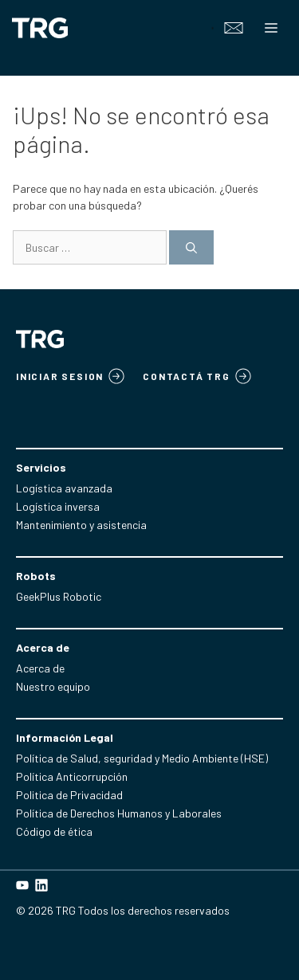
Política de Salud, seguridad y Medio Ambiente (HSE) (142, 758)
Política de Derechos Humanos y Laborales (119, 813)
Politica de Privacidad (69, 795)
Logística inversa (58, 506)
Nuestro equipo (53, 686)
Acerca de (40, 668)
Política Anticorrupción (72, 776)
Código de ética (54, 831)
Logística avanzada (64, 488)
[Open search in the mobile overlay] (203, 28)
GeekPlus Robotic (58, 596)
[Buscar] (191, 247)
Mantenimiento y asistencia (81, 524)
